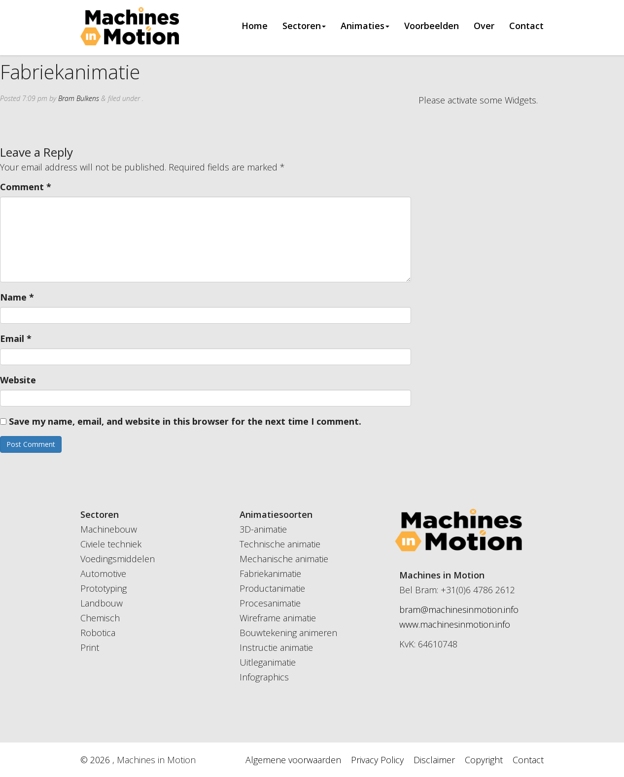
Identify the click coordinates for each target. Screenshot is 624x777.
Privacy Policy (377, 760)
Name (17, 297)
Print (89, 647)
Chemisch (100, 618)
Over (484, 26)
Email (16, 338)
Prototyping (103, 588)
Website (18, 380)
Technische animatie (280, 544)
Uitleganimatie (268, 662)
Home (255, 26)
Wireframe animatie (278, 618)
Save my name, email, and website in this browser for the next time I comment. (185, 421)
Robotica (97, 633)
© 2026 (96, 760)
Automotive (103, 573)
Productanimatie (272, 588)
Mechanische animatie (284, 559)
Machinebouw (108, 529)
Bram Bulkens (78, 98)
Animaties (365, 26)
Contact (526, 26)
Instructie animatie (276, 647)
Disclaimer (434, 760)
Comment (25, 187)
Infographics (264, 677)
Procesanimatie (270, 603)
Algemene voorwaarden (293, 760)
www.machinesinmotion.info (454, 624)
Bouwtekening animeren (288, 633)
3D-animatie (263, 529)
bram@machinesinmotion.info (459, 609)
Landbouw (101, 603)
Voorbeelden (431, 26)
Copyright (484, 760)
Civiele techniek (110, 544)
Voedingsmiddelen (117, 559)
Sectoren (304, 26)
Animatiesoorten (276, 514)
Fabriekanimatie (270, 573)
